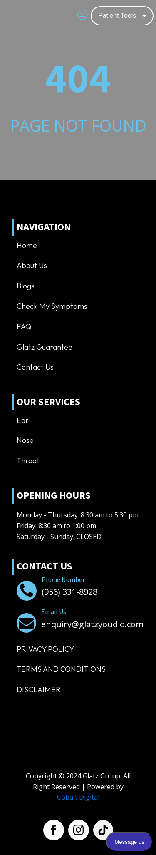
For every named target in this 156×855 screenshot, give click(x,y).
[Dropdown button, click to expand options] (122, 15)
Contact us (35, 367)
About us (32, 265)
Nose (25, 440)
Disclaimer (39, 689)
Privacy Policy (45, 649)
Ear (23, 420)
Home (27, 245)
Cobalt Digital (78, 797)
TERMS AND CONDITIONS (61, 669)
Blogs (26, 286)
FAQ (24, 326)
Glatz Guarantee (44, 347)
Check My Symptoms (52, 306)
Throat (28, 460)
